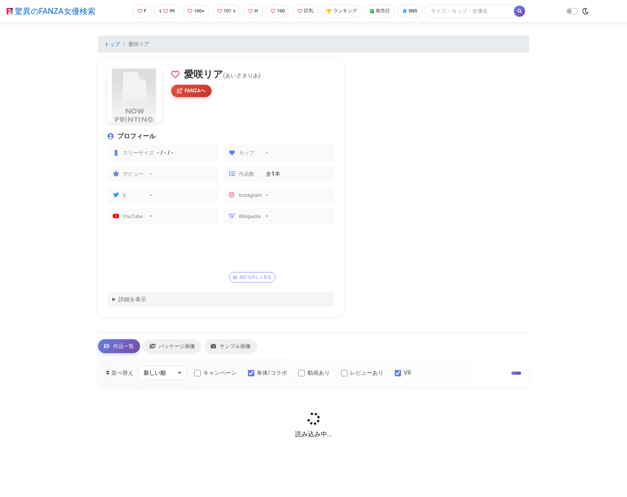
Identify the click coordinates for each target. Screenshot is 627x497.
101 (226, 11)
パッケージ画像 (182, 348)
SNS (418, 11)
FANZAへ (193, 91)
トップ (112, 44)
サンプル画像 (247, 348)
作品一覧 (122, 348)
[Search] (479, 11)
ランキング (346, 11)
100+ (194, 11)
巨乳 (308, 11)
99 (164, 11)
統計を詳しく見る (257, 277)
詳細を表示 (132, 300)
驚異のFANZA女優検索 (51, 11)
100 (279, 11)
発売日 (386, 11)
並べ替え (120, 376)
